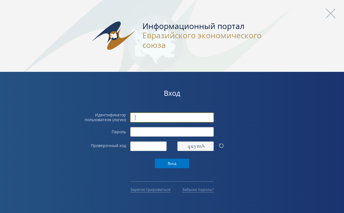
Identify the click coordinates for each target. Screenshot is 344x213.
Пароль (119, 132)
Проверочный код (108, 145)
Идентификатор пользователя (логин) (105, 117)
